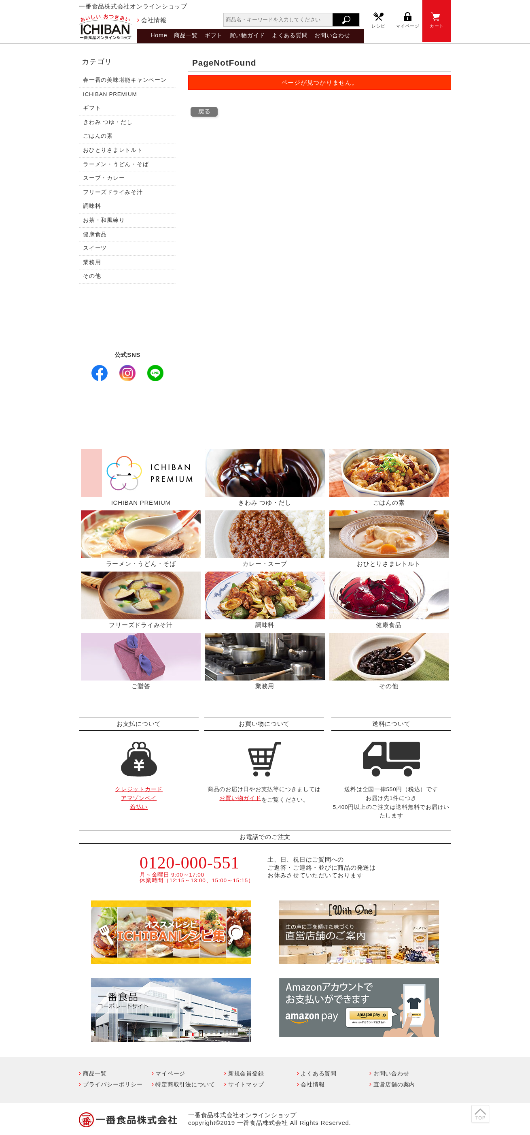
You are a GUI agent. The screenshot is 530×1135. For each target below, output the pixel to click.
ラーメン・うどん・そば (115, 164)
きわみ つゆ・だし (108, 122)
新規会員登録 (246, 1073)
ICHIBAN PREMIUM (110, 94)
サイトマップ (246, 1084)
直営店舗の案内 (394, 1084)
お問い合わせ (332, 35)
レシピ (378, 25)
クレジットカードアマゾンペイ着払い (139, 798)
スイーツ (95, 248)
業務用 (92, 262)
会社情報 (154, 20)
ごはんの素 (98, 136)
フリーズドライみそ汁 (113, 192)
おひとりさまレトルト (113, 150)
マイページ (408, 25)
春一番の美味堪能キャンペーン (125, 80)
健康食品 (95, 234)
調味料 (92, 206)
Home (159, 35)
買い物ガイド (247, 35)
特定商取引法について (185, 1084)
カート (437, 25)
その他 (92, 276)
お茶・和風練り (104, 220)
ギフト (214, 35)
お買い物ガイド (240, 798)
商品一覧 (186, 35)
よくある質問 (290, 35)
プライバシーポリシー (113, 1084)
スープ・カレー (104, 178)
